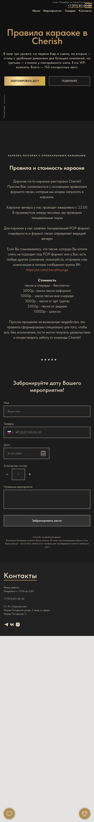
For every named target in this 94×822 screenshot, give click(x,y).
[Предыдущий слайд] (3, 384)
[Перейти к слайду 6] (55, 419)
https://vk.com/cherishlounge (47, 269)
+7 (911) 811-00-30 (79, 5)
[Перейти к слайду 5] (52, 419)
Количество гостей (15, 525)
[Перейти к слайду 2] (42, 419)
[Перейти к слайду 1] (38, 419)
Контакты (20, 635)
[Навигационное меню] (88, 5)
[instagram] (17, 684)
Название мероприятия (18, 547)
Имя (6, 462)
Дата (7, 504)
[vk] (12, 684)
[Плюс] (29, 534)
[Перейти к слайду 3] (45, 419)
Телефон (9, 483)
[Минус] (7, 534)
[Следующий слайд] (91, 384)
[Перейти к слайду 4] (49, 419)
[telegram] (6, 684)
